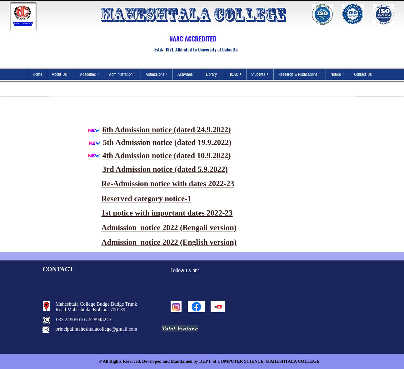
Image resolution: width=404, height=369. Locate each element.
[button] (61, 74)
